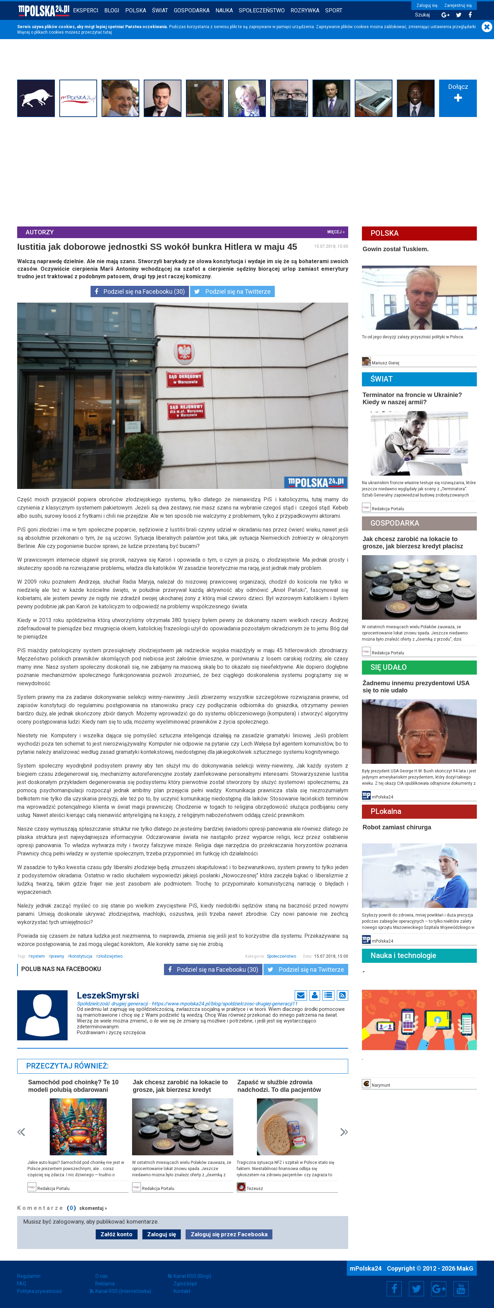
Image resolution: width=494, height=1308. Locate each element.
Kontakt (182, 1291)
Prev (21, 1132)
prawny (57, 956)
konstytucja (81, 956)
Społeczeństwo (262, 10)
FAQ (21, 1283)
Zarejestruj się (458, 5)
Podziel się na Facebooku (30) (140, 291)
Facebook (394, 1289)
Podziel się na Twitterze (232, 291)
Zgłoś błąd (185, 1283)
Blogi (111, 10)
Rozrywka (305, 10)
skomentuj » (93, 1208)
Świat (160, 10)
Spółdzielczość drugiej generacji (187, 1003)
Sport (333, 10)
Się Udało (388, 667)
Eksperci (85, 10)
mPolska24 (366, 1268)
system (38, 956)
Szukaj (422, 15)
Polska (135, 10)
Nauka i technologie (403, 955)
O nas (101, 1276)
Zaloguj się (426, 5)
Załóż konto (116, 1234)
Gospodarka (192, 10)
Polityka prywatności (39, 1291)
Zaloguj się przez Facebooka (229, 1234)
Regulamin (28, 1276)
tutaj (107, 32)
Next (344, 1132)
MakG (465, 1268)
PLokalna (385, 811)
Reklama (105, 1283)
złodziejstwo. (111, 956)
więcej (334, 232)
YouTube (461, 1289)
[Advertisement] (247, 171)
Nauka (224, 10)
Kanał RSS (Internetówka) (123, 1291)
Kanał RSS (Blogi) (192, 1276)
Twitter (416, 1289)
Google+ (439, 1289)
